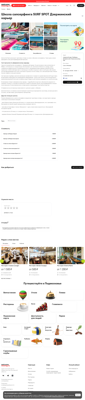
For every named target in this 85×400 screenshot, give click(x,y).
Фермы (47, 339)
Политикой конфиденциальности (54, 396)
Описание (8, 53)
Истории (55, 5)
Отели (34, 292)
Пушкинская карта (9, 317)
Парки (62, 316)
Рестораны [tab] (5, 243)
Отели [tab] (13, 243)
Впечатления (9, 292)
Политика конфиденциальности (7, 384)
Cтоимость (22, 53)
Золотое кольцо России (42, 1)
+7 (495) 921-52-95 (68, 75)
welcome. (5, 365)
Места (30, 5)
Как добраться (37, 53)
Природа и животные (69, 328)
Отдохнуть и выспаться (6, 340)
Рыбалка (27, 339)
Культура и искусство (48, 328)
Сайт (65, 78)
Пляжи (62, 292)
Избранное (72, 371)
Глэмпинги (57, 304)
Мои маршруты (73, 368)
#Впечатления (11, 120)
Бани (4, 327)
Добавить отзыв (8, 212)
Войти (70, 374)
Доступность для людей (37, 317)
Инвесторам (50, 368)
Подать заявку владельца (30, 228)
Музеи (33, 304)
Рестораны (8, 304)
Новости (50, 5)
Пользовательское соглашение (7, 380)
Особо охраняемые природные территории (53, 372)
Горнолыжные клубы (10, 352)
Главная (3, 9)
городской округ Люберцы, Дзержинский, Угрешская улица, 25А (71, 59)
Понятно (78, 394)
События (44, 5)
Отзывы (52, 53)
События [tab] (22, 243)
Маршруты (37, 5)
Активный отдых (27, 327)
